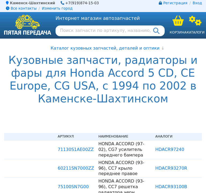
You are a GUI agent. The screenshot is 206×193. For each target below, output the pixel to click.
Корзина (178, 32)
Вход (197, 3)
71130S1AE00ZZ (76, 149)
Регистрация (175, 3)
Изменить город (57, 8)
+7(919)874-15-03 (82, 3)
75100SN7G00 (73, 186)
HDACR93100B (171, 186)
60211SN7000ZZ (76, 168)
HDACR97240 (169, 149)
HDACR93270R (171, 168)
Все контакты (21, 8)
